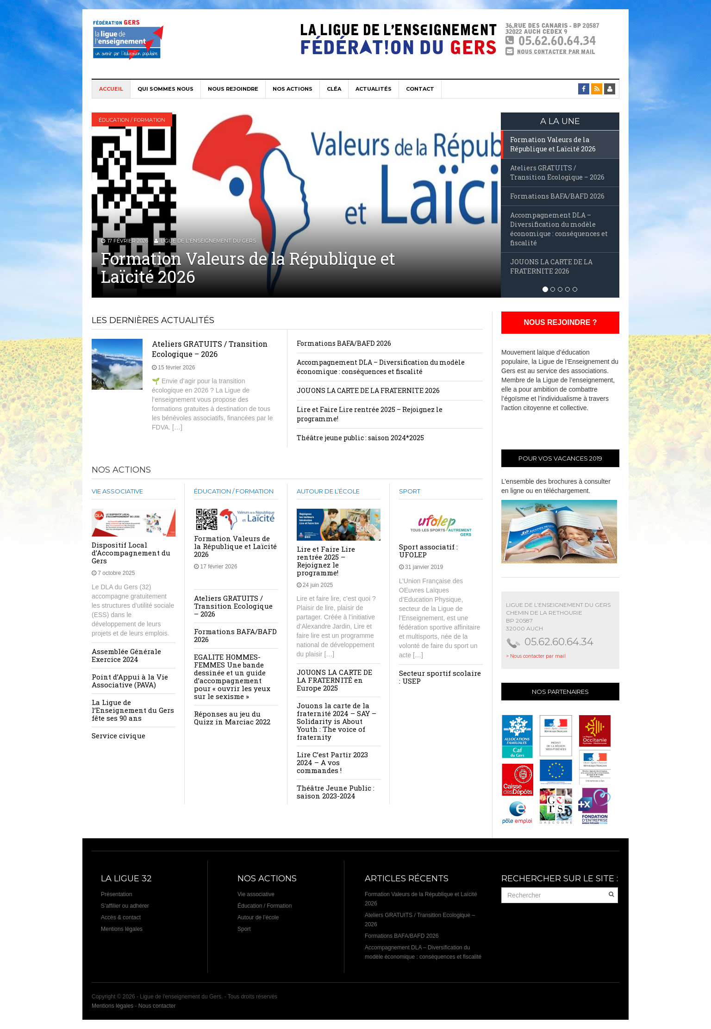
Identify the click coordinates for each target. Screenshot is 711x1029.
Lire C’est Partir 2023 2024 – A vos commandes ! (332, 762)
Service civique (118, 735)
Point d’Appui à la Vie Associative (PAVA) (130, 680)
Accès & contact (121, 917)
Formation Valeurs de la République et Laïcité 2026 (248, 267)
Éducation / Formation (132, 120)
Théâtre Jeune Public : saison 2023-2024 (335, 791)
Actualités (374, 89)
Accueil (111, 89)
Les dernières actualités (153, 320)
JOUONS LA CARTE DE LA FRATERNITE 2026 (368, 390)
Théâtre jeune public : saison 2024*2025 (360, 437)
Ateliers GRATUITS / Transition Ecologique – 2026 (210, 349)
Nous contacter (157, 1006)
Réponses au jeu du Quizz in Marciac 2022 (232, 717)
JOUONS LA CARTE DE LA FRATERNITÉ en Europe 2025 (334, 679)
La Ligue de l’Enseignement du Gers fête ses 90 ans (133, 710)
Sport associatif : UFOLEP (428, 550)
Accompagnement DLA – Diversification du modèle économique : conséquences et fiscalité (381, 367)
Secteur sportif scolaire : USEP (440, 677)
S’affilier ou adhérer (125, 906)
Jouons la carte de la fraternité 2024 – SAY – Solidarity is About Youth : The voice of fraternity (336, 721)
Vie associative (117, 491)
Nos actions (292, 89)
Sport (409, 491)
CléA (334, 89)
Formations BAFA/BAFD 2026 (344, 343)
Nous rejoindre (233, 89)
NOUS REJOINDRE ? (560, 322)
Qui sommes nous (165, 89)
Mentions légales (122, 929)
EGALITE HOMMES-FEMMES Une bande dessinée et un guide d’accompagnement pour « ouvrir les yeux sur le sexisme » (232, 676)
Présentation (116, 894)
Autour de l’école (328, 491)
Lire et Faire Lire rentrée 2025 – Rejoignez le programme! (326, 560)
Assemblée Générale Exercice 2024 (126, 655)
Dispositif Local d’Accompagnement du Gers (131, 552)
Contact (420, 89)
